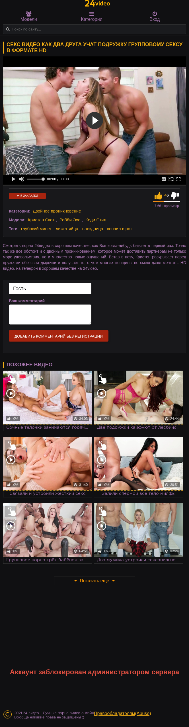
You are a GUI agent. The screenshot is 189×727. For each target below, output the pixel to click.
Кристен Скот (41, 219)
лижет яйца (67, 228)
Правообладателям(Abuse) (122, 713)
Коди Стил (95, 219)
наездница (92, 228)
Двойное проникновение (57, 211)
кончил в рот (119, 228)
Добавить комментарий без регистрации (59, 336)
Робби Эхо (70, 219)
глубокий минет (36, 228)
